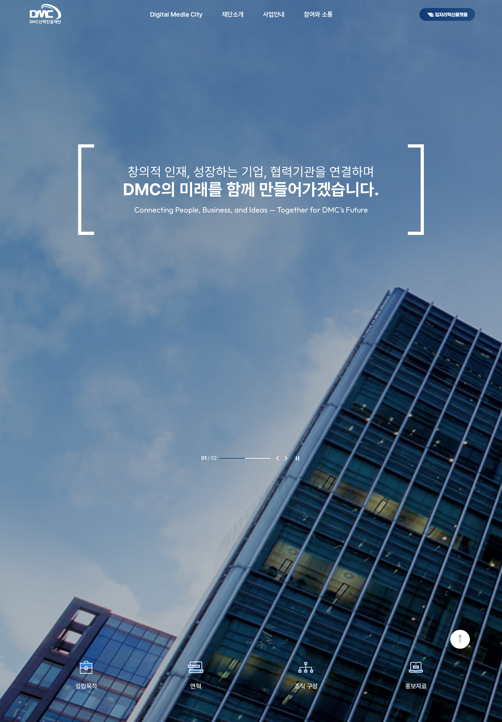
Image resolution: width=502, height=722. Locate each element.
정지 (297, 458)
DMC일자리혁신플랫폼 (447, 14)
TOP (460, 640)
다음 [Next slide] (286, 458)
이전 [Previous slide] (277, 458)
